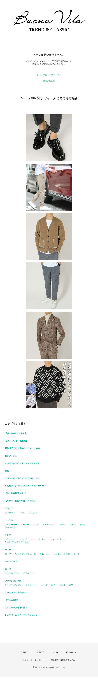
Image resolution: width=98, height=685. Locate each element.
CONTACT (71, 652)
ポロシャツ (10, 527)
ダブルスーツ (29, 573)
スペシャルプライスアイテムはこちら (22, 478)
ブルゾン (33, 513)
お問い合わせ (49, 81)
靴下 (71, 585)
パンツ (8, 535)
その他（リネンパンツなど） (18, 542)
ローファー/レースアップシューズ (20, 554)
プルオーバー (11, 524)
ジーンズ (23, 539)
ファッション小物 (13, 581)
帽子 (53, 585)
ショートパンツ (58, 539)
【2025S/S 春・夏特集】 (16, 441)
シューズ (9, 549)
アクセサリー (32, 585)
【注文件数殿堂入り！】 (16, 493)
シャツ (73, 524)
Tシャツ (62, 524)
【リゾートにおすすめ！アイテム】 (21, 501)
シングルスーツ (12, 573)
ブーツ (77, 554)
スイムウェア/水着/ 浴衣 (16, 608)
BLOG (55, 652)
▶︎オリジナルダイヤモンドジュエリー (22, 615)
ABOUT (40, 652)
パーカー (25, 524)
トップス (9, 520)
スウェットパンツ (39, 539)
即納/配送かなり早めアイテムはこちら (22, 448)
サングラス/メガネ (13, 585)
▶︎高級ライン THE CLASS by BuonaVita (24, 486)
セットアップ (11, 561)
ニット (36, 524)
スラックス (10, 539)
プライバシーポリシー (33, 660)
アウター (9, 508)
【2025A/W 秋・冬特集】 (17, 433)
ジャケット (10, 513)
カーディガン (49, 524)
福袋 (7, 471)
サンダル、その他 (62, 554)
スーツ (8, 569)
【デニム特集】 (12, 600)
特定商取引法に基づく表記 (63, 660)
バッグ (45, 585)
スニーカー (45, 554)
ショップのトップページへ (49, 75)
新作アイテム (11, 456)
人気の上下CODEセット (16, 593)
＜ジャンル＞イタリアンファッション (22, 463)
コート (22, 513)
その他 (82, 524)
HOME (25, 652)
